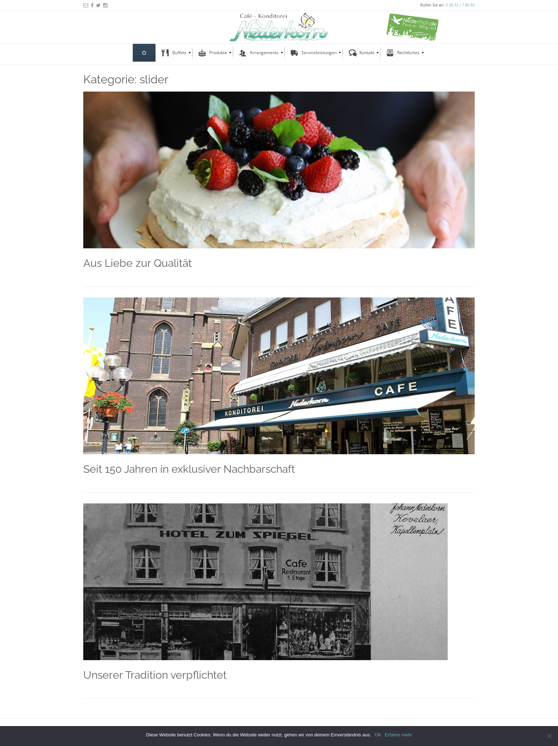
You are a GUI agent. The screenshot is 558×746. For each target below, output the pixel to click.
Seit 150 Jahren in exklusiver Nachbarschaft (189, 469)
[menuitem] (144, 53)
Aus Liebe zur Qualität (137, 263)
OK (378, 734)
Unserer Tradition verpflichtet (155, 675)
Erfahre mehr (398, 734)
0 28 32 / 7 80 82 (460, 4)
